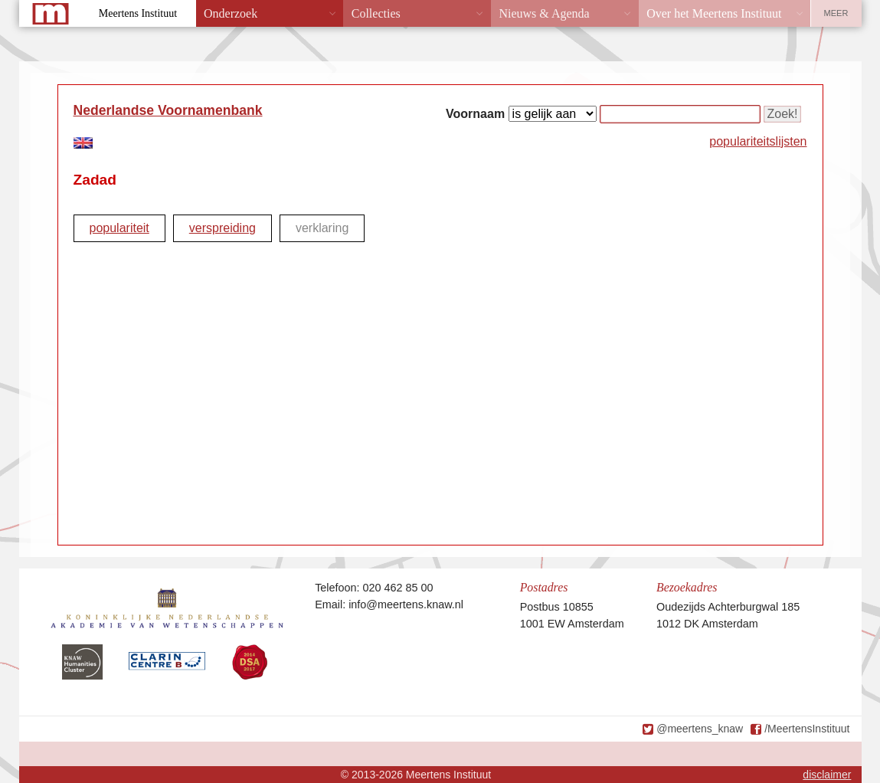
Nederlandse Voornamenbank (168, 110)
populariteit (119, 227)
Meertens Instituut (138, 13)
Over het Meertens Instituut (713, 13)
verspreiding (222, 227)
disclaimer (827, 774)
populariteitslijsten (757, 141)
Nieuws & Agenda (544, 13)
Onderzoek (230, 13)
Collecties (376, 13)
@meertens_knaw (699, 728)
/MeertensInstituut (806, 728)
